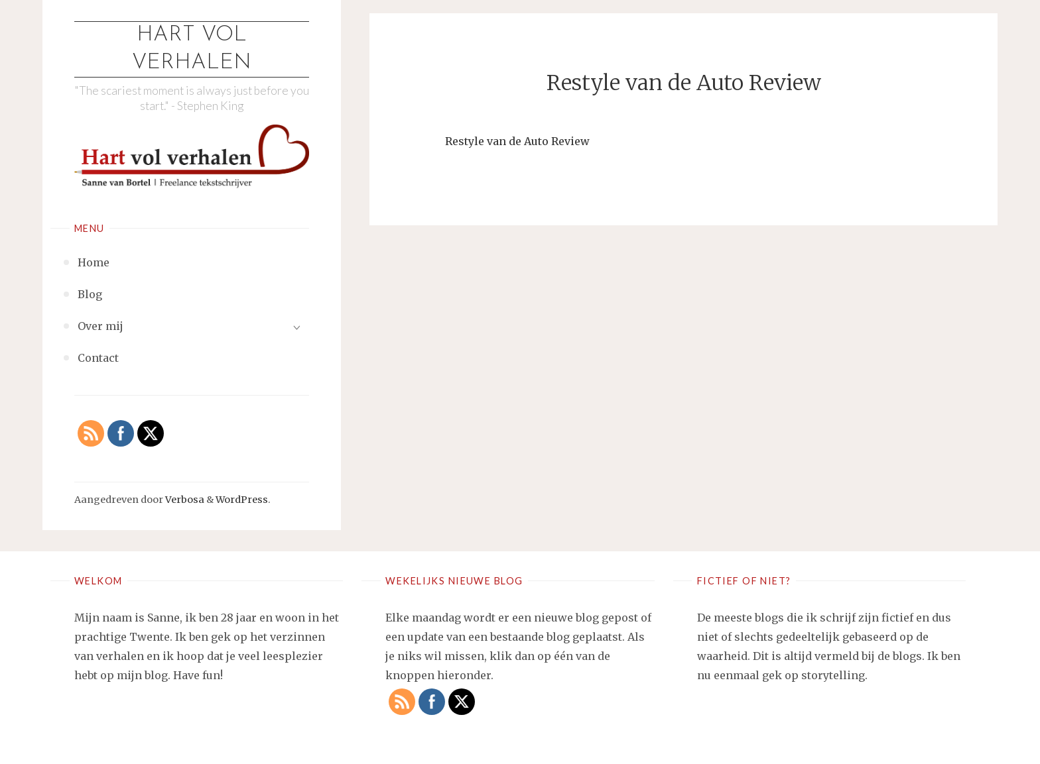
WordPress (242, 500)
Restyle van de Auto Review (517, 141)
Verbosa (183, 500)
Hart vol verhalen (191, 49)
